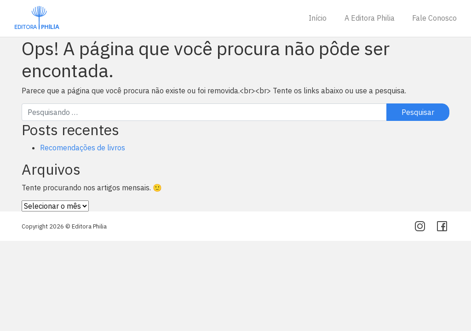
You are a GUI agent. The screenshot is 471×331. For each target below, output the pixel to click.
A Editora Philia (370, 18)
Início (318, 18)
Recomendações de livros (82, 147)
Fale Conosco (434, 18)
